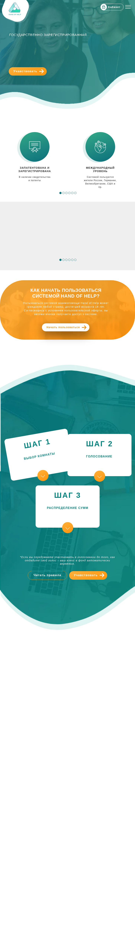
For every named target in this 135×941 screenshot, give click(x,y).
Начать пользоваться (63, 327)
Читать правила (47, 575)
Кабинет (114, 7)
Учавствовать (25, 71)
